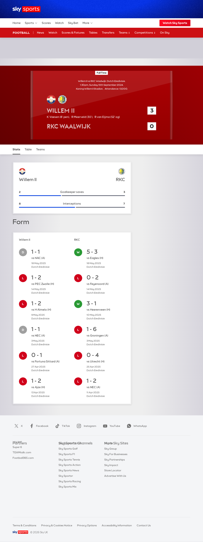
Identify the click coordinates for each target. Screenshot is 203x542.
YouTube (111, 426)
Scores (46, 23)
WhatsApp (136, 426)
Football (21, 32)
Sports (31, 23)
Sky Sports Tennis (69, 481)
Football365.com (23, 465)
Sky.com (109, 449)
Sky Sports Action (69, 487)
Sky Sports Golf (68, 470)
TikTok (62, 426)
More (88, 23)
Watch (59, 23)
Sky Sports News (68, 492)
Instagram (85, 426)
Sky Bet (73, 23)
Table (28, 149)
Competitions (145, 32)
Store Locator (112, 487)
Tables (93, 32)
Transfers (108, 32)
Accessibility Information (117, 525)
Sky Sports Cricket (69, 465)
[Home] (26, 9)
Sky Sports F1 (66, 476)
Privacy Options (87, 525)
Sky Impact (111, 481)
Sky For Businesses (115, 470)
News (40, 32)
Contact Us (144, 525)
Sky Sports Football (70, 459)
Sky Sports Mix (67, 508)
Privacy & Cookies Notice (56, 525)
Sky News (110, 454)
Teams (124, 32)
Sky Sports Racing (69, 503)
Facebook (38, 426)
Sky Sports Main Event (72, 449)
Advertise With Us (115, 492)
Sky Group (110, 465)
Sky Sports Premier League (74, 454)
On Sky (164, 32)
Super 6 (17, 454)
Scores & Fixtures (73, 32)
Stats (16, 149)
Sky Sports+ (65, 498)
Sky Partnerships (114, 476)
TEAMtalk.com (22, 459)
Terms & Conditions (24, 525)
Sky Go (108, 459)
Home (17, 23)
